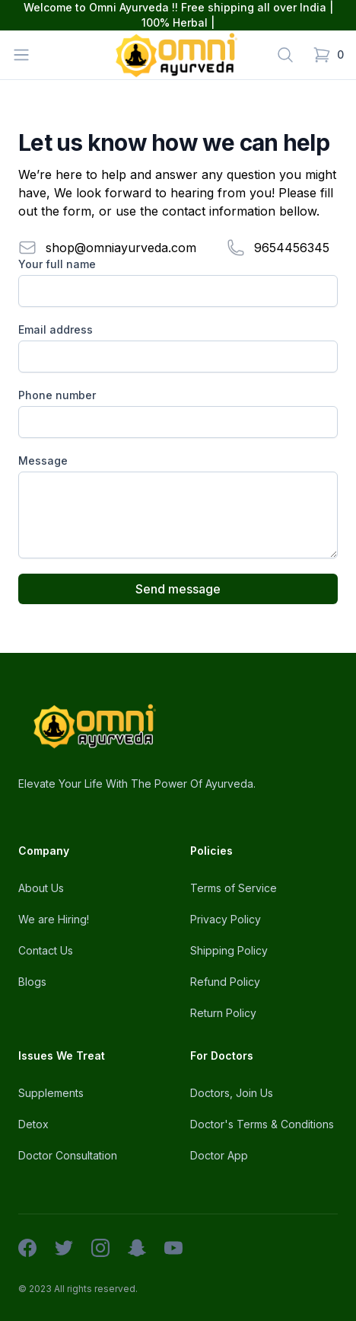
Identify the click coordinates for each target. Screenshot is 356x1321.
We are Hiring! (53, 919)
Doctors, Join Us (231, 1092)
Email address (55, 329)
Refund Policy (225, 981)
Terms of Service (233, 887)
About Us (41, 887)
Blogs (32, 981)
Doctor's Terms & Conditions (262, 1124)
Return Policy (223, 1012)
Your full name (57, 263)
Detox (33, 1124)
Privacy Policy (225, 919)
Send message (178, 589)
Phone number (57, 395)
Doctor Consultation (67, 1155)
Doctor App (219, 1155)
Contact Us (45, 950)
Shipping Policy (229, 950)
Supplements (51, 1092)
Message (43, 460)
